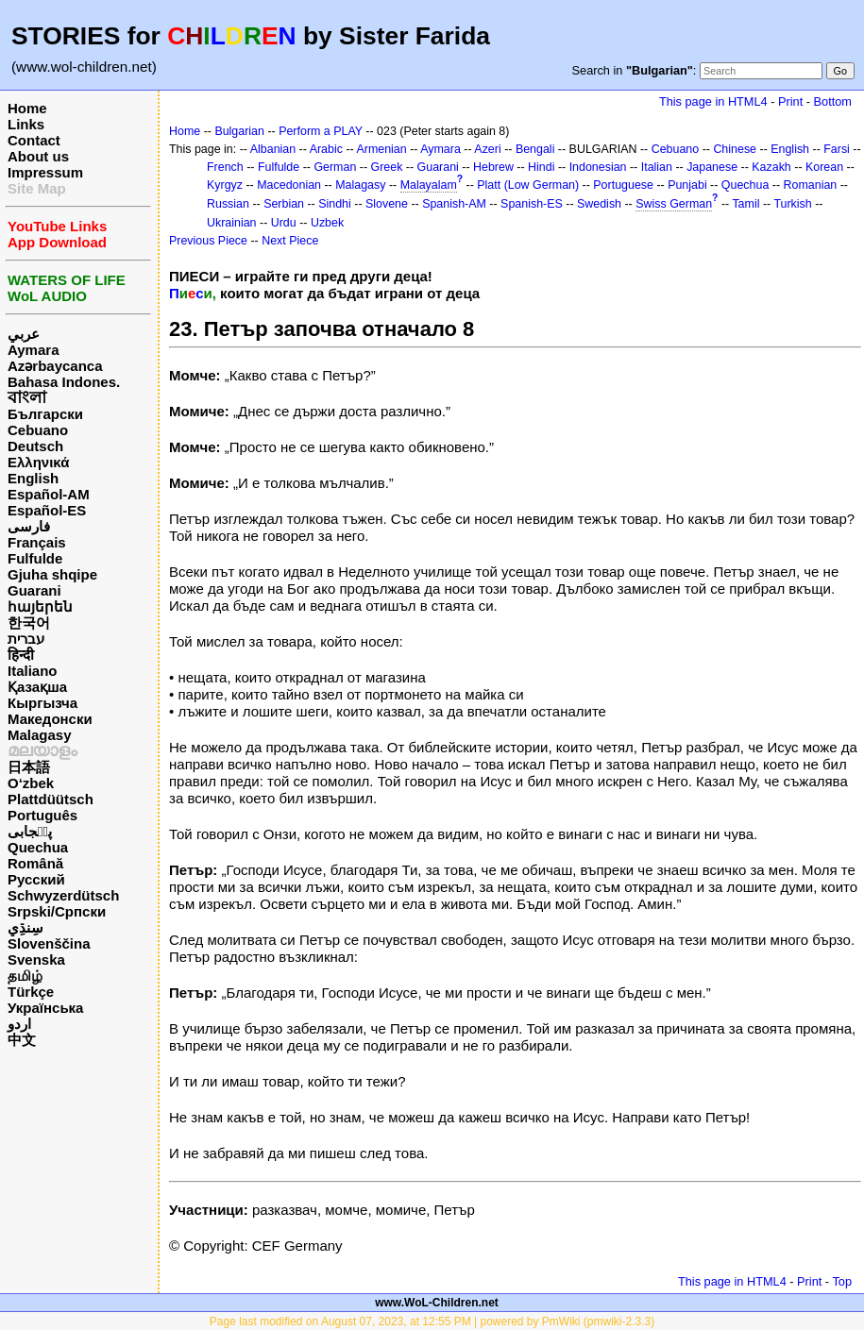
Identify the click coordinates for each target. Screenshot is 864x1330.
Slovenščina (49, 943)
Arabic (326, 149)
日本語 (29, 767)
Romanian (811, 185)
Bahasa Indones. (64, 382)
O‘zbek (31, 783)
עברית (26, 639)
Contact (34, 140)
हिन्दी (21, 655)
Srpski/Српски (57, 911)
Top (842, 1281)
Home (27, 108)
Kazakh (771, 167)
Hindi (541, 167)
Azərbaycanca (55, 366)
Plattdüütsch (50, 799)
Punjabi (687, 185)
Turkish (792, 203)
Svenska (36, 959)
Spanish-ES (531, 203)
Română (35, 863)
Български (45, 414)
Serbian (283, 203)
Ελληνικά (38, 462)
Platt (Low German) (528, 185)
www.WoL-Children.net (437, 1302)
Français (37, 542)
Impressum (45, 172)
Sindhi (334, 203)
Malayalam (428, 185)
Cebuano (38, 430)
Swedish (599, 203)
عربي (24, 334)
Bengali (535, 149)
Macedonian (289, 185)
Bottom (833, 101)
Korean (824, 167)
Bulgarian (239, 131)
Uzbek (327, 222)
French (225, 167)
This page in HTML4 (713, 101)
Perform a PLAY (321, 131)
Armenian (381, 149)
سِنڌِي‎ (25, 927)
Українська (45, 1008)
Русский (36, 879)
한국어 (29, 622)
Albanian (273, 149)
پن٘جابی (30, 831)
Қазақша (37, 687)
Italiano (33, 671)
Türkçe (31, 992)
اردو (19, 1024)
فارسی (29, 526)
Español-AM (49, 494)
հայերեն (40, 606)
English (33, 478)
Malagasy (40, 735)
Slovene (386, 203)
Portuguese (623, 185)
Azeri (487, 149)
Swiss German (673, 203)
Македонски (50, 719)
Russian (228, 203)
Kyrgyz (225, 185)
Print (790, 101)
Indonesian (598, 167)
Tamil (745, 203)
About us (38, 156)
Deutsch (35, 446)
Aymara (33, 350)
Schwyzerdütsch (63, 895)
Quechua (38, 847)
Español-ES (47, 510)
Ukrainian (232, 222)
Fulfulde (35, 558)
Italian (656, 167)
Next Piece (290, 240)
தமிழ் (25, 976)
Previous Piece (208, 240)
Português (42, 815)
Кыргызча (42, 703)
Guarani (34, 590)
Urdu (283, 222)
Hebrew (493, 167)
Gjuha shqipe (52, 574)
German (334, 167)
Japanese (711, 167)
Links (26, 124)
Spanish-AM (454, 203)
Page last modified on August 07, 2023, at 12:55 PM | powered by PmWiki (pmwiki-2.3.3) (432, 1321)
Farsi (836, 149)
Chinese (734, 149)
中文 (22, 1040)
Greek (387, 167)
